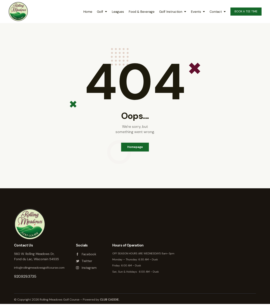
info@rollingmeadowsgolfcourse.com (41, 270)
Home (87, 12)
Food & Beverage (141, 12)
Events (198, 11)
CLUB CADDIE (109, 302)
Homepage (135, 148)
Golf (102, 11)
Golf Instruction (172, 11)
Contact (218, 11)
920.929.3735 (25, 278)
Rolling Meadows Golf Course (219, 259)
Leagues (118, 12)
